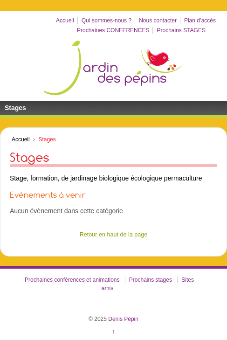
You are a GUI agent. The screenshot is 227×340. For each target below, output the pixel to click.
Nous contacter (158, 20)
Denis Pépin (122, 319)
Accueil (65, 20)
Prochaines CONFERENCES (113, 30)
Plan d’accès (200, 20)
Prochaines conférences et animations (72, 280)
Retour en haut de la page (114, 234)
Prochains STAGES (181, 30)
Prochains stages (150, 280)
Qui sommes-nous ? (106, 20)
